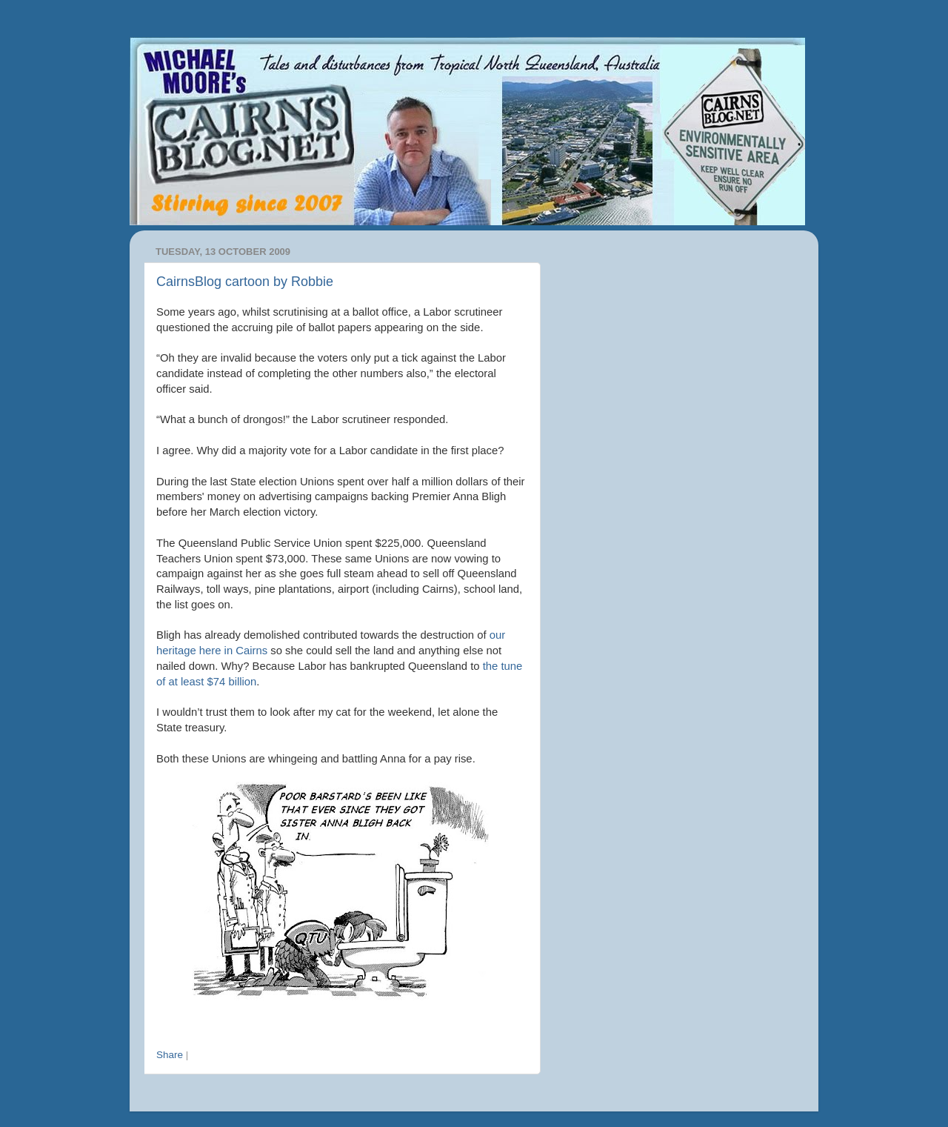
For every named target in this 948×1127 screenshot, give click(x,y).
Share (169, 1054)
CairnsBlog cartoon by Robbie (244, 281)
